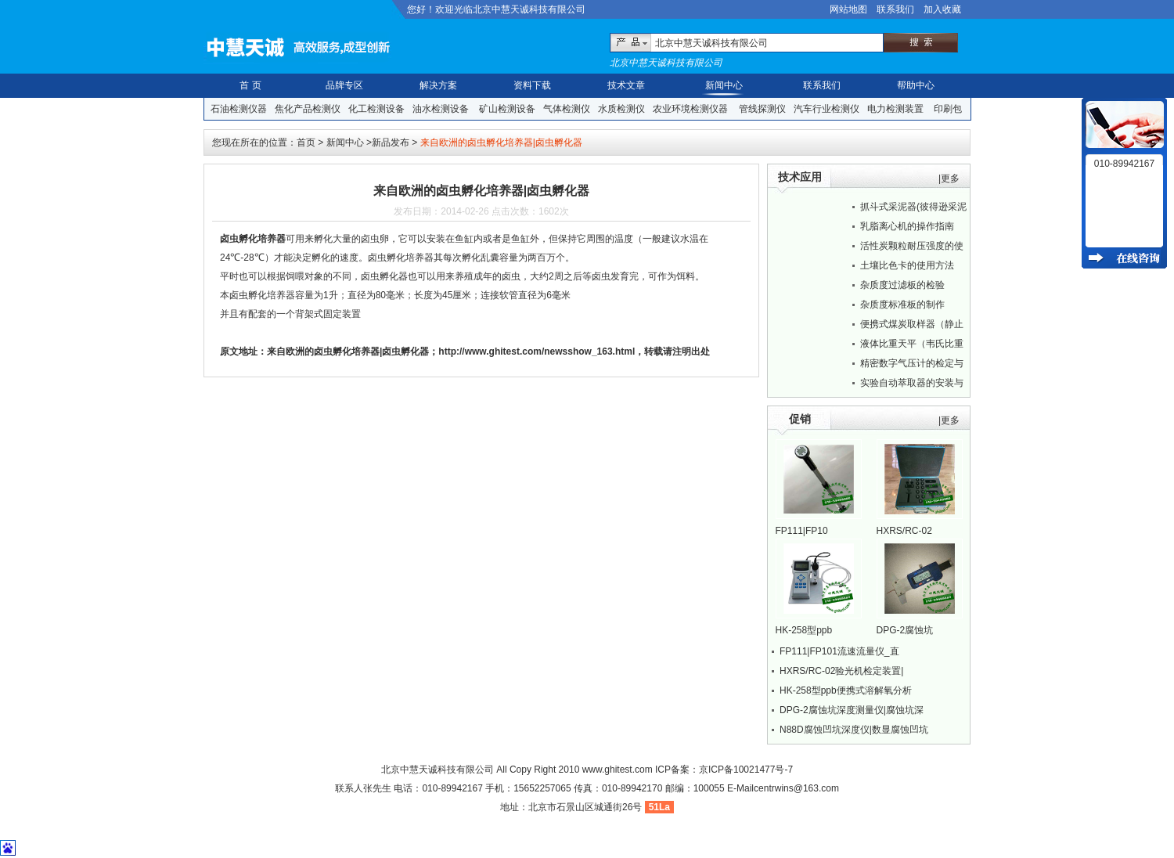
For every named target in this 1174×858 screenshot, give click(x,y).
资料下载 (532, 85)
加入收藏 (942, 9)
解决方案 (438, 85)
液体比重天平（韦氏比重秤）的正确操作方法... (911, 346)
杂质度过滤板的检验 (902, 284)
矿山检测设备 (507, 108)
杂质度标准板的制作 (902, 304)
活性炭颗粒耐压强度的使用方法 (911, 248)
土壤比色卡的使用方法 (907, 265)
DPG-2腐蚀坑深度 (905, 631)
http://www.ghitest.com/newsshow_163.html (536, 351)
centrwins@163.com (796, 788)
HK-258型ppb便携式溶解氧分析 (846, 690)
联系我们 (895, 9)
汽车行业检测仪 (826, 108)
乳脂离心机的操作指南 (907, 226)
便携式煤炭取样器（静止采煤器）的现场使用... (911, 326)
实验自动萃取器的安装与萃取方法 (911, 385)
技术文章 (626, 85)
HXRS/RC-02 (904, 530)
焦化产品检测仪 (307, 108)
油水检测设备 (440, 108)
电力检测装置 (895, 108)
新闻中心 (724, 85)
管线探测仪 (762, 108)
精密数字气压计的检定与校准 (911, 365)
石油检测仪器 (239, 108)
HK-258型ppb (804, 630)
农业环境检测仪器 (690, 108)
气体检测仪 (566, 108)
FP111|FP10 (802, 530)
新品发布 (390, 142)
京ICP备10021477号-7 (746, 769)
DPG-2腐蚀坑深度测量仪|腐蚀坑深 (852, 710)
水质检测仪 (621, 108)
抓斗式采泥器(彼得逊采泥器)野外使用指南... (913, 209)
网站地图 (848, 9)
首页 (306, 142)
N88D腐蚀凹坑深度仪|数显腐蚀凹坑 (854, 729)
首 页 (250, 85)
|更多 (949, 178)
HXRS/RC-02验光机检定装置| (841, 670)
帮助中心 (916, 85)
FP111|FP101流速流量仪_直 (839, 651)
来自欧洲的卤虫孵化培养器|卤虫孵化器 (348, 351)
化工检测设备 (376, 108)
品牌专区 (344, 85)
